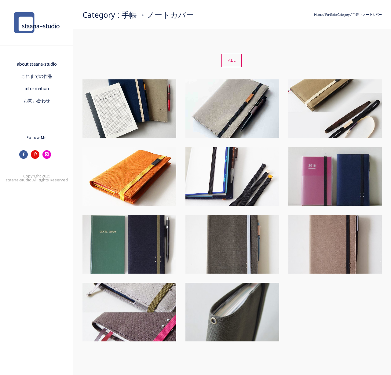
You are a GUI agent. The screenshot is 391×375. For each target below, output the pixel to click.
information (36, 88)
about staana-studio (37, 64)
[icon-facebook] (25, 154)
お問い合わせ (37, 100)
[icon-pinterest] (36, 154)
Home (318, 14)
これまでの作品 (36, 76)
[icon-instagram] (48, 154)
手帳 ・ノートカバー (367, 14)
